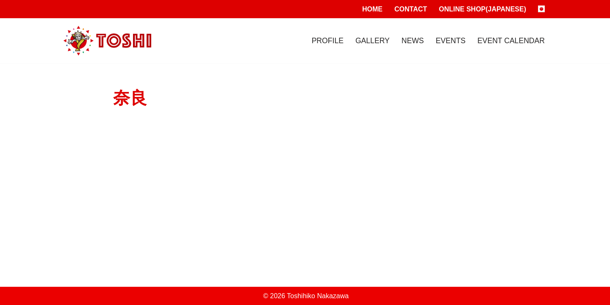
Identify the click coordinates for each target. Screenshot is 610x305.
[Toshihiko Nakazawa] (107, 41)
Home (372, 9)
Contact (410, 9)
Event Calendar (511, 40)
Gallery (372, 40)
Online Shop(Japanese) (482, 9)
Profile (328, 40)
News (413, 40)
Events (451, 40)
